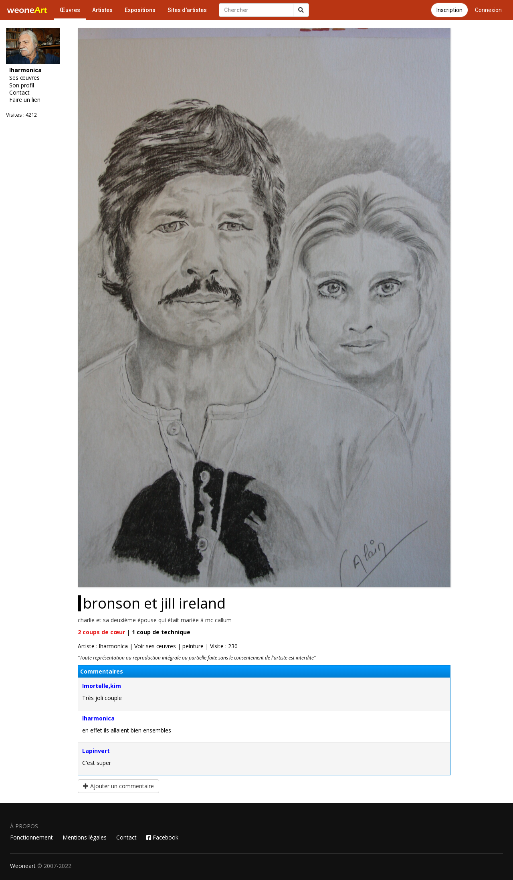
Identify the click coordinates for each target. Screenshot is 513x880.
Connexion (488, 10)
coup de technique (161, 632)
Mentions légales (85, 837)
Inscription (449, 10)
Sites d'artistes (187, 10)
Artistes (102, 10)
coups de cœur (101, 632)
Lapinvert (96, 751)
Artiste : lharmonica (103, 646)
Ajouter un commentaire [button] (118, 786)
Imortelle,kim (101, 686)
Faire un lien (24, 99)
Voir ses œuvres (155, 646)
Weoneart (23, 866)
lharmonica (98, 718)
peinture (193, 646)
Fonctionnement (31, 837)
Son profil (21, 85)
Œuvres (70, 10)
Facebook (162, 837)
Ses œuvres (24, 77)
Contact (19, 92)
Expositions (140, 10)
